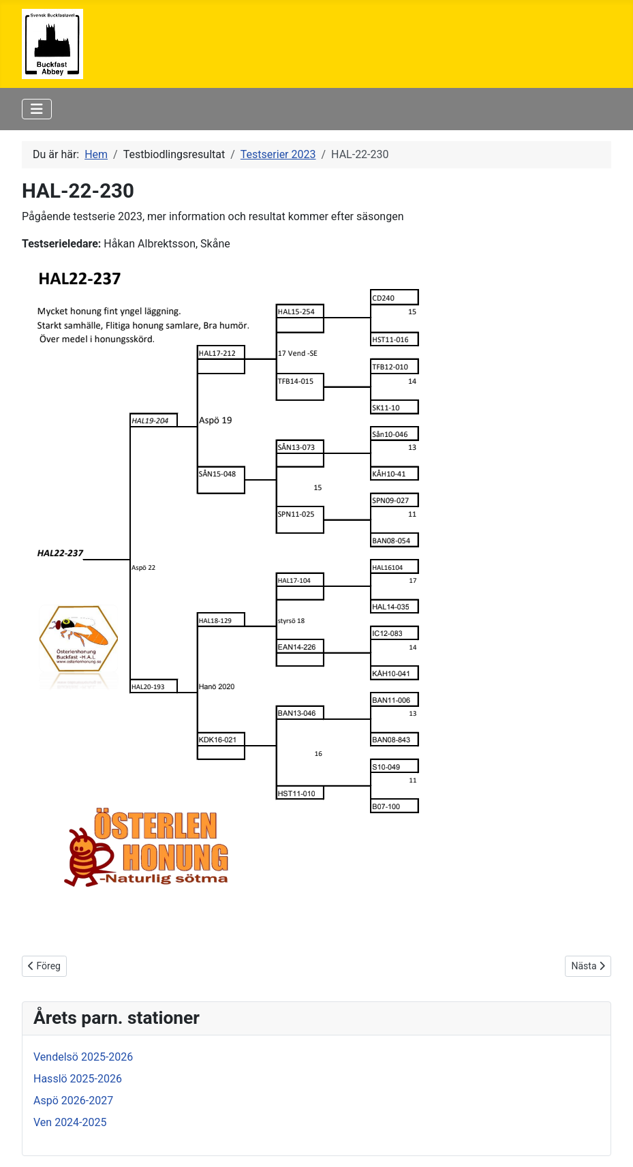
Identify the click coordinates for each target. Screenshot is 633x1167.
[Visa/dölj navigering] (37, 109)
